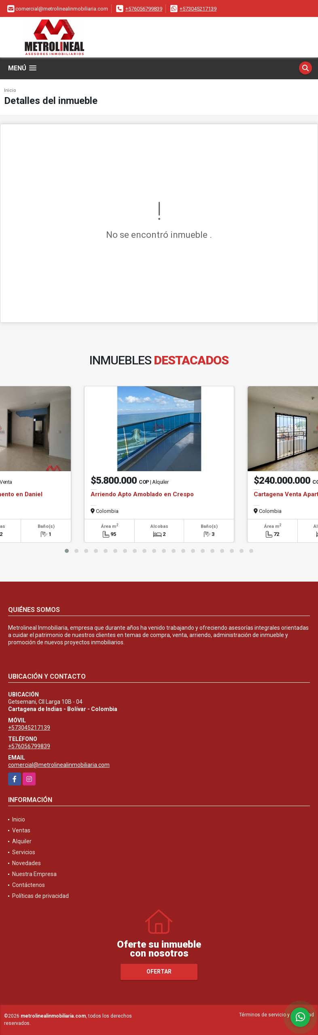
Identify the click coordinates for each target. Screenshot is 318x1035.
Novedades (26, 863)
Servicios (23, 852)
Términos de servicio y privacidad (276, 1015)
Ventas (21, 830)
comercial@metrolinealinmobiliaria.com (59, 765)
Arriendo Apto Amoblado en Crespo (142, 494)
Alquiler (22, 841)
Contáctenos (28, 885)
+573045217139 (198, 9)
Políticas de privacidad (40, 896)
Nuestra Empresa (34, 874)
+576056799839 (143, 9)
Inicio (10, 90)
